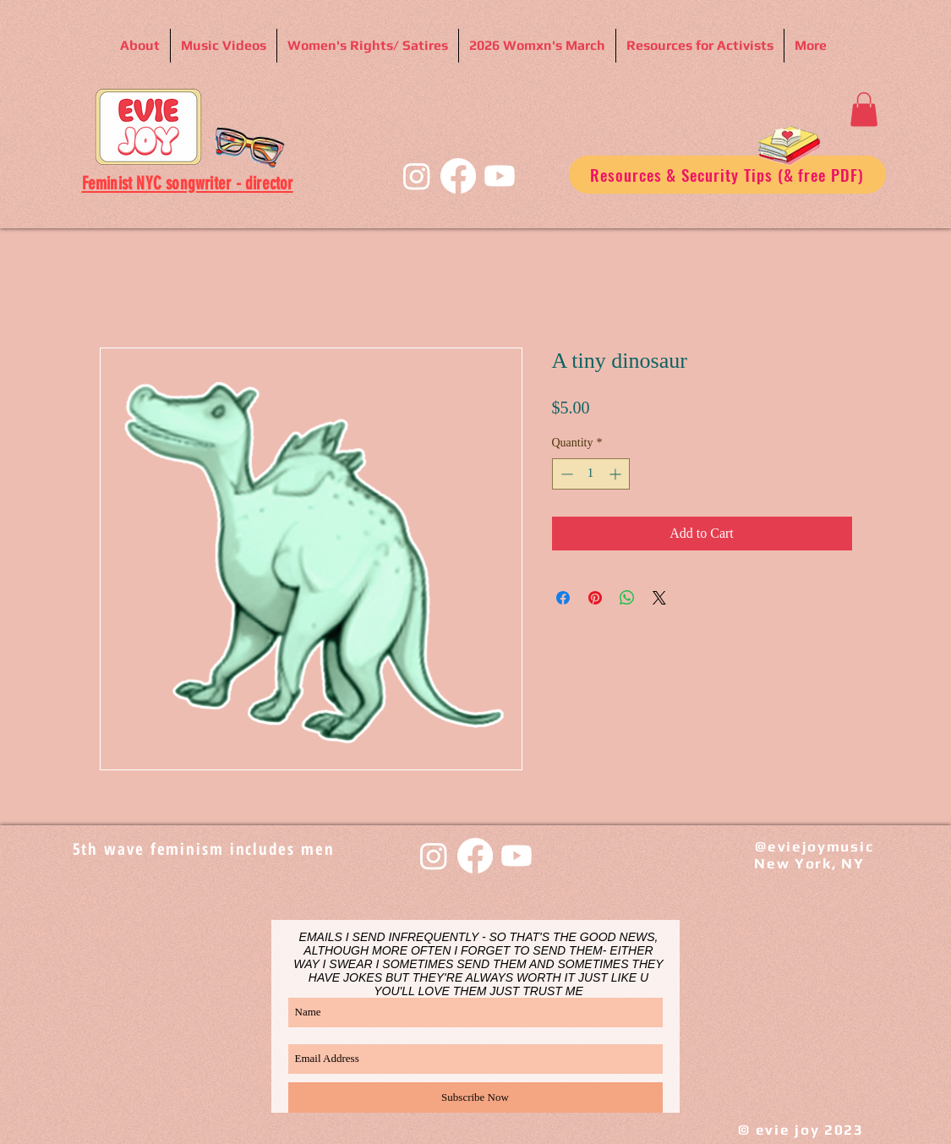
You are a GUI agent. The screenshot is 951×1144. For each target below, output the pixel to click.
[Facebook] (458, 176)
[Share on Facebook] (563, 598)
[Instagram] (417, 176)
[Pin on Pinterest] (595, 598)
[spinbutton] (591, 474)
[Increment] (616, 474)
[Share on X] (659, 598)
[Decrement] (565, 474)
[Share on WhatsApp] (627, 598)
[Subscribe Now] (475, 1097)
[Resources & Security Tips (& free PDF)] (727, 175)
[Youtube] (499, 176)
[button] (864, 109)
